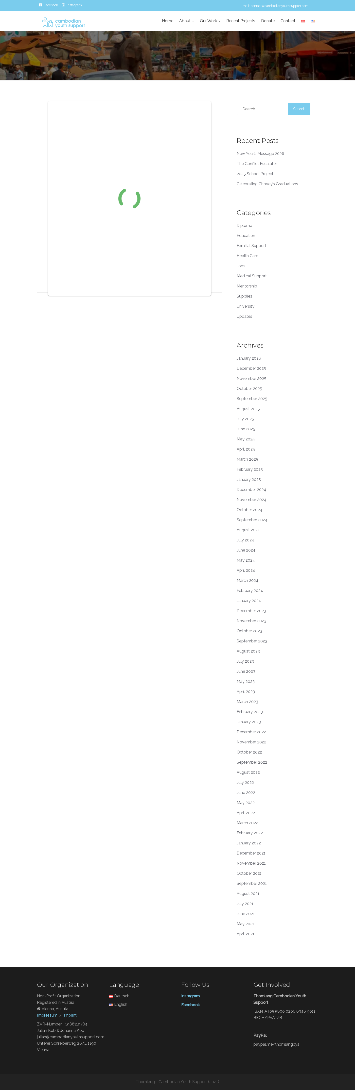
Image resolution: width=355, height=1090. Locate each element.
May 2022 (246, 802)
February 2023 (250, 711)
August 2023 (248, 651)
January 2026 (249, 358)
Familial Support (251, 245)
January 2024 (249, 600)
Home (167, 20)
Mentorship (247, 286)
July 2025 (245, 419)
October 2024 (249, 509)
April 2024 (246, 570)
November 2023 (251, 621)
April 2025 (246, 449)
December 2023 (251, 610)
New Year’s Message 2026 (260, 153)
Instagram (74, 5)
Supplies (244, 296)
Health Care (247, 255)
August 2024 (248, 530)
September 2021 (252, 883)
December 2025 (251, 368)
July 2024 (245, 540)
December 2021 (251, 853)
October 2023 (249, 631)
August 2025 (248, 408)
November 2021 (251, 863)
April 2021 (245, 934)
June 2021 (246, 913)
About (186, 20)
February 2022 (250, 833)
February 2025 (250, 469)
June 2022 (246, 792)
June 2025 (246, 429)
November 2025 (251, 378)
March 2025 (247, 459)
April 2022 (246, 812)
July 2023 (245, 661)
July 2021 (245, 903)
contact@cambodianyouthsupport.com (279, 6)
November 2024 (251, 499)
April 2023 (246, 691)
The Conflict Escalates (257, 163)
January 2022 (249, 843)
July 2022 (245, 782)
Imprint (70, 1015)
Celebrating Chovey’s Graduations (267, 184)
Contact (288, 20)
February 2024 (250, 590)
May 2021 (245, 924)
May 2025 (246, 439)
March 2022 (247, 823)
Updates (244, 316)
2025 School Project (255, 173)
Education (246, 235)
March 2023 (247, 701)
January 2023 (249, 722)
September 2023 (252, 641)
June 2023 (246, 671)
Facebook (51, 5)
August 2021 (248, 893)
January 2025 (249, 479)
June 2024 (246, 550)
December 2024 (251, 489)
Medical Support (252, 276)
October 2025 (249, 388)
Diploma (244, 225)
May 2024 (246, 560)
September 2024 (252, 520)
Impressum (47, 1015)
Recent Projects (240, 20)
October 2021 (249, 873)
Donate (268, 20)
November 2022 (251, 742)
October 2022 (249, 752)
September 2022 (252, 762)
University (245, 306)
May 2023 (246, 681)
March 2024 (247, 580)
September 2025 (252, 398)
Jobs (241, 266)
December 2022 (251, 732)
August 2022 (248, 772)
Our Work (210, 20)
